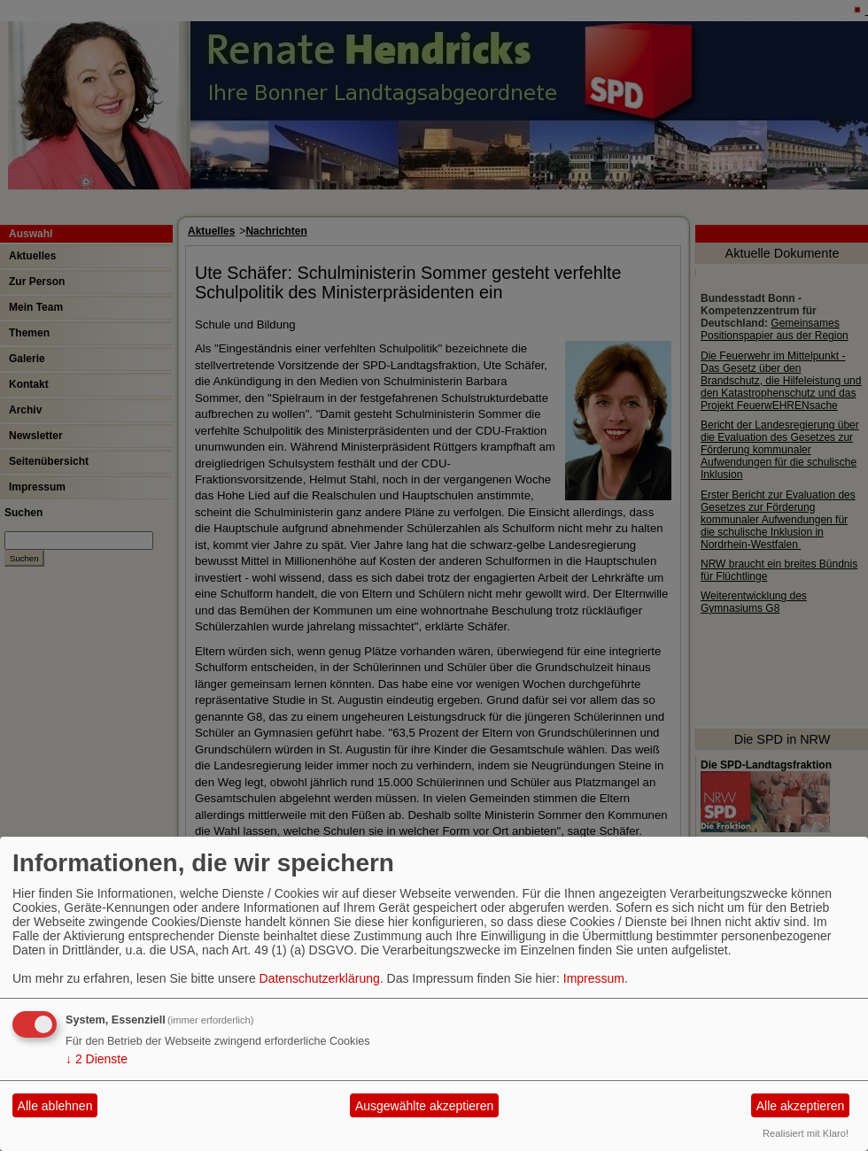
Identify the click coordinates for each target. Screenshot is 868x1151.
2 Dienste (97, 1059)
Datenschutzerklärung (320, 978)
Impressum (593, 978)
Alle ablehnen (55, 1106)
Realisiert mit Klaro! (806, 1133)
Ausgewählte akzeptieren (424, 1106)
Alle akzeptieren (800, 1106)
